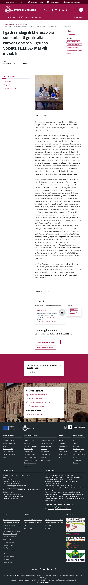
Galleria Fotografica (78, 449)
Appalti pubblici (28, 449)
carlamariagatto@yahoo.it (56, 507)
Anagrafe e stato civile (30, 446)
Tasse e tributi (63, 452)
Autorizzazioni (28, 452)
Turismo (43, 457)
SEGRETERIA (41, 310)
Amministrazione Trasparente (11, 520)
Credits (5, 553)
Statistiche (6, 559)
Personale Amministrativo (10, 454)
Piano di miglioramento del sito (12, 525)
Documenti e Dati (8, 449)
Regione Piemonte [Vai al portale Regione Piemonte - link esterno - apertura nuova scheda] (9, 2)
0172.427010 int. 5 (50, 317)
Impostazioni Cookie (9, 551)
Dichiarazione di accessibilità (11, 523)
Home (5, 24)
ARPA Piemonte (28, 528)
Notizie (61, 440)
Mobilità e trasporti (46, 443)
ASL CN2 (26, 525)
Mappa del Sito (7, 562)
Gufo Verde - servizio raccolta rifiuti (55, 520)
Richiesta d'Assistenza (9, 537)
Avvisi (60, 457)
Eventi (75, 440)
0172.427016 (10, 479)
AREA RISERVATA (43, 582)
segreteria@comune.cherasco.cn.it (47, 321)
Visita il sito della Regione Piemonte (34, 520)
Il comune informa (64, 454)
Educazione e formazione (31, 460)
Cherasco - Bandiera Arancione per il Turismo (58, 523)
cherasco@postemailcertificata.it (16, 486)
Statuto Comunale (8, 542)
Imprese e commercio (47, 440)
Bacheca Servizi (7, 539)
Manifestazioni (63, 446)
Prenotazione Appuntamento (11, 531)
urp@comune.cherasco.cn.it (15, 488)
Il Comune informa (20, 24)
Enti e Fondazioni (8, 452)
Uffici (4, 446)
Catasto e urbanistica (30, 454)
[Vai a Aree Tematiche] (53, 2)
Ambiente (27, 443)
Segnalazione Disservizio (10, 534)
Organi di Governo (8, 440)
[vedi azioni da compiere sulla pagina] (71, 33)
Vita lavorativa (45, 460)
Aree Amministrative (9, 443)
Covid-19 (61, 449)
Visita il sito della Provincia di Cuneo (34, 523)
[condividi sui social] (70, 31)
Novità (11, 24)
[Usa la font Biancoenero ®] (35, 2)
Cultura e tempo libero (30, 457)
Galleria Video (77, 452)
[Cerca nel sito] (81, 10)
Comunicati (62, 443)
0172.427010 (9, 477)
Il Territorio (76, 446)
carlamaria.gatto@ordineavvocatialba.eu (59, 509)
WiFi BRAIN (48, 528)
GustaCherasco (49, 525)
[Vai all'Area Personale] (72, 2)
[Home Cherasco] (21, 9)
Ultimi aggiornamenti (9, 556)
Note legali (6, 548)
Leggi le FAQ (6, 528)
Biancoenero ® (51, 580)
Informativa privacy (8, 545)
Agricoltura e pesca (29, 440)
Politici (5, 457)
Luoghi (75, 443)
